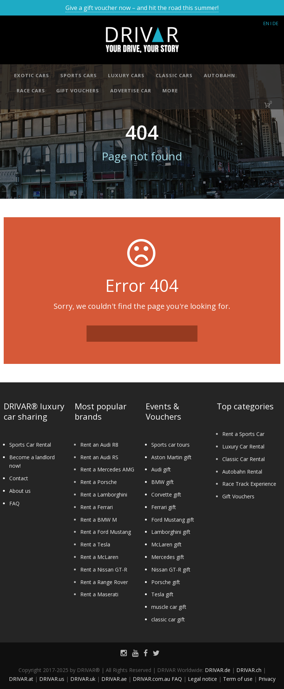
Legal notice (202, 678)
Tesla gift (162, 594)
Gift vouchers (77, 90)
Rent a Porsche (98, 481)
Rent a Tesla (95, 544)
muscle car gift (168, 606)
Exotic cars (31, 75)
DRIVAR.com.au (151, 678)
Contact (18, 478)
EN (266, 23)
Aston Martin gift (171, 457)
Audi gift (161, 469)
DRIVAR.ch (248, 669)
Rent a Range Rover (104, 582)
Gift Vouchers (238, 496)
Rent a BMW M (98, 519)
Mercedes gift (167, 556)
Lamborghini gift (170, 531)
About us (20, 490)
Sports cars (78, 75)
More (170, 90)
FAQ (14, 503)
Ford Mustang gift (172, 519)
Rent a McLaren (99, 556)
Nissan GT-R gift (170, 569)
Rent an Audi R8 (99, 444)
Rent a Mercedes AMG (107, 469)
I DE (274, 23)
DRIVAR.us (51, 678)
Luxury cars (126, 75)
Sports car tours (170, 444)
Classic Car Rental (243, 459)
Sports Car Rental (30, 444)
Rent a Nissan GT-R (103, 569)
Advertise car (130, 90)
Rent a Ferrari (96, 507)
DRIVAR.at (21, 678)
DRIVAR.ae (114, 678)
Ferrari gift (163, 507)
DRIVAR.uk (82, 678)
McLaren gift (166, 544)
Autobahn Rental (242, 471)
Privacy (266, 678)
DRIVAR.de (217, 669)
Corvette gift (166, 494)
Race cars (31, 90)
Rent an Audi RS (99, 457)
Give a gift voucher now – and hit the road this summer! (142, 8)
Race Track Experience (249, 483)
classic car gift (168, 619)
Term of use (238, 678)
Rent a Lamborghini (103, 494)
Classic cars (174, 75)
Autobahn (219, 75)
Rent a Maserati (99, 594)
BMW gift (162, 481)
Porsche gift (165, 582)
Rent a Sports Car (243, 433)
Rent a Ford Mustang (105, 531)
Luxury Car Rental (243, 446)
